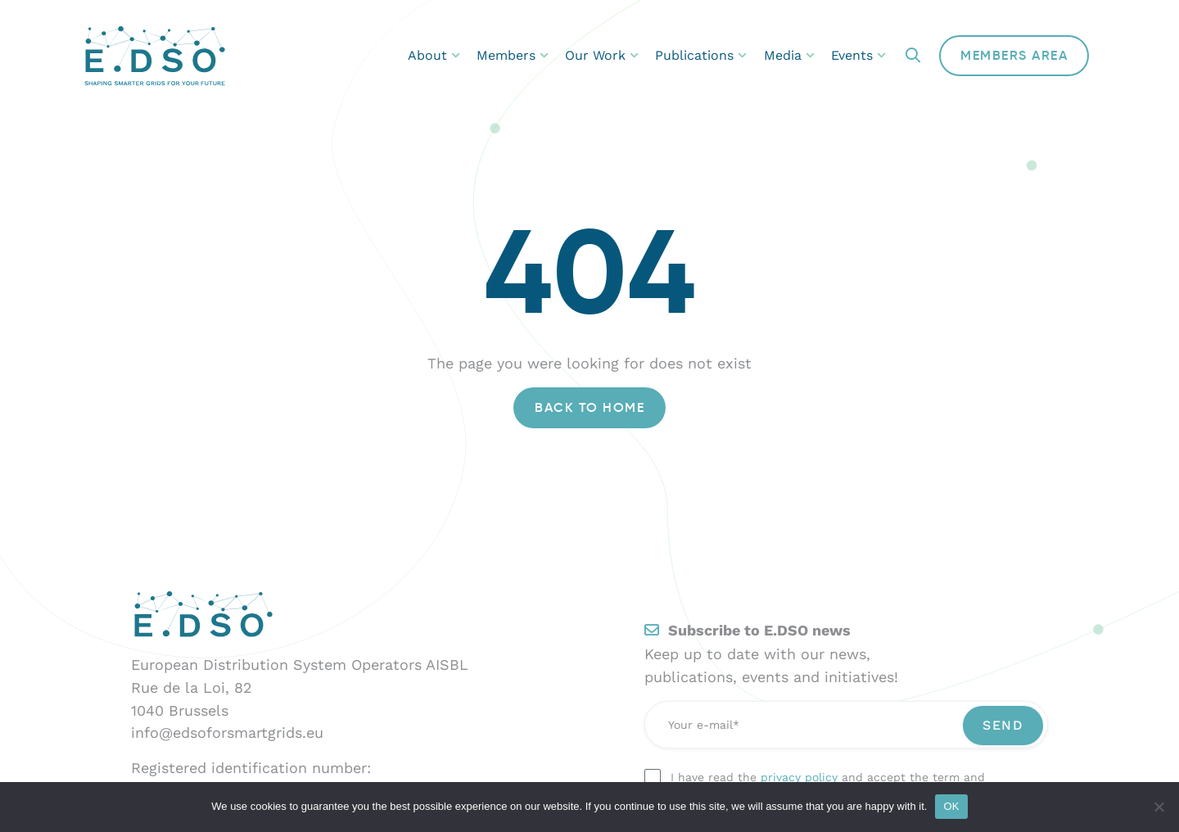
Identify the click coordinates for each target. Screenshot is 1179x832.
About (434, 55)
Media (789, 55)
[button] (912, 56)
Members (513, 55)
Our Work (602, 55)
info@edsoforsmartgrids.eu (227, 732)
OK (951, 806)
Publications (701, 55)
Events (858, 55)
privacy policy (799, 777)
